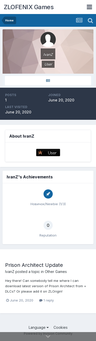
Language (39, 327)
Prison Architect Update (34, 265)
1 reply (46, 300)
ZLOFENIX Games (29, 7)
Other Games (56, 271)
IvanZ (9, 271)
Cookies (61, 327)
